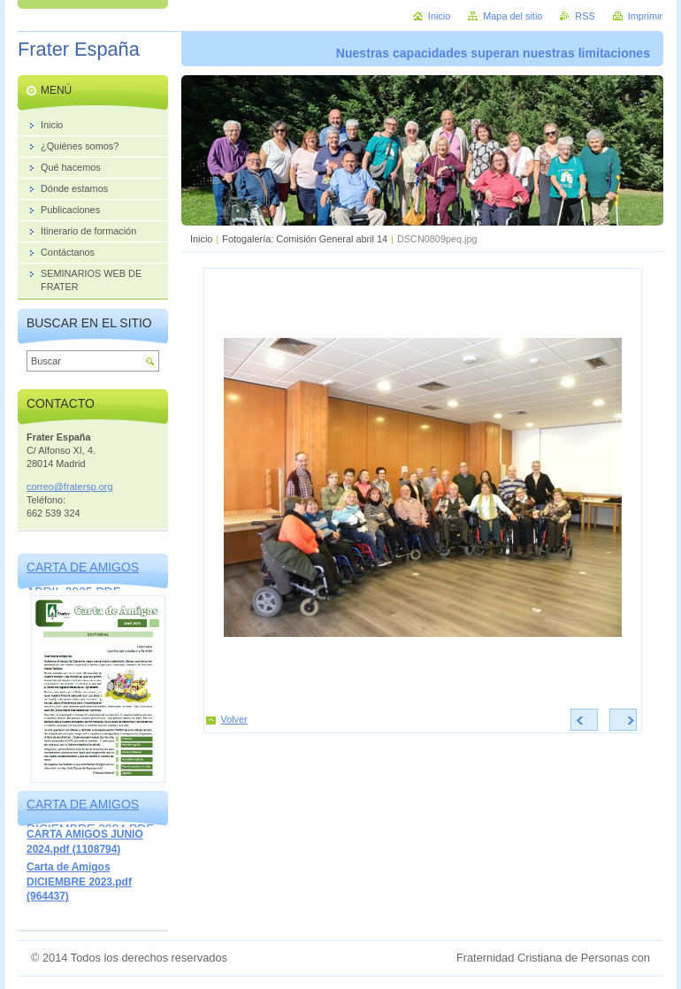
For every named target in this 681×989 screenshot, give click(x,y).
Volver (234, 719)
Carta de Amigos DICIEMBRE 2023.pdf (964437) (79, 881)
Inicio (201, 239)
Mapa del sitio (512, 16)
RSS (584, 16)
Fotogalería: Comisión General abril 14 (304, 239)
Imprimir (645, 16)
